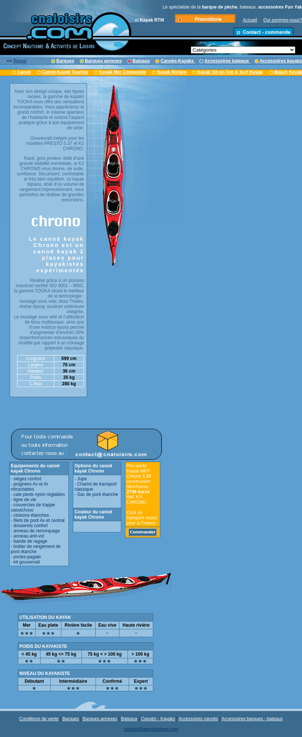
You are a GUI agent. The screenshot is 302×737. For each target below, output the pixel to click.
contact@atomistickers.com (151, 729)
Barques (70, 718)
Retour (20, 61)
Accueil (250, 20)
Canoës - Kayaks (158, 718)
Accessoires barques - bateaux (252, 718)
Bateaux (129, 718)
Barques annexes (100, 718)
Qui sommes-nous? (282, 20)
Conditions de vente (39, 718)
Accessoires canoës (198, 718)
